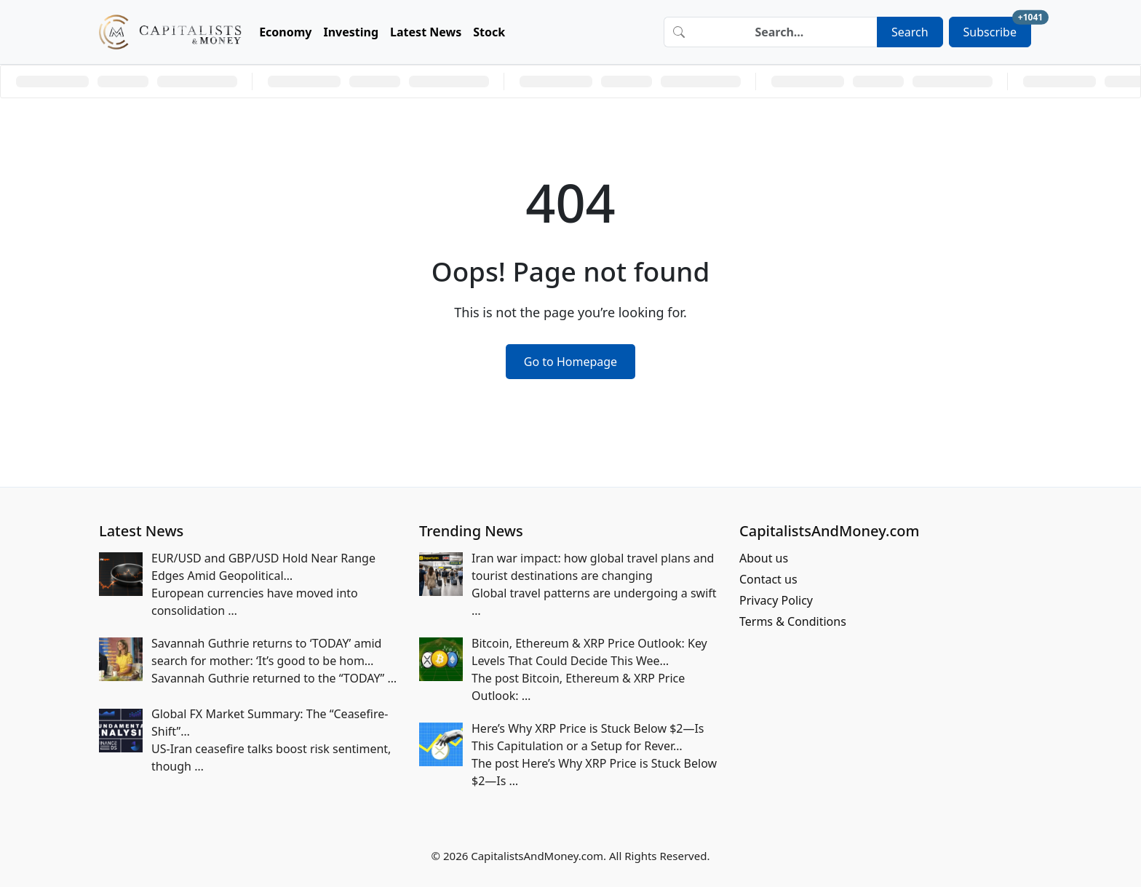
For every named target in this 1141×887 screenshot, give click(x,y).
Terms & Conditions (792, 621)
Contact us (768, 579)
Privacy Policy (776, 600)
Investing (351, 32)
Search (910, 32)
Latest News (425, 32)
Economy (285, 32)
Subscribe (997, 28)
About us (763, 558)
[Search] (785, 32)
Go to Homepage (570, 362)
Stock (489, 32)
